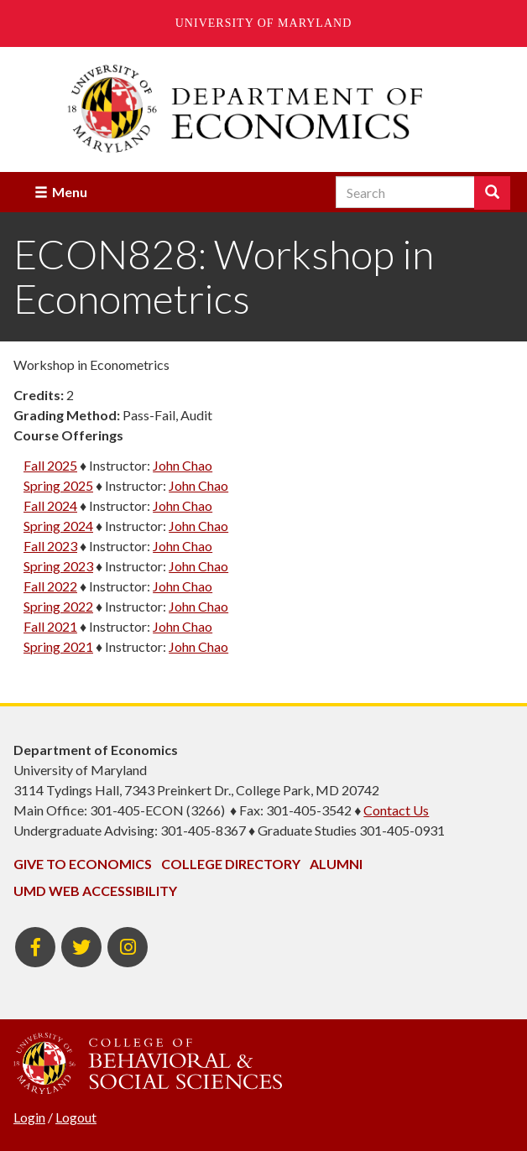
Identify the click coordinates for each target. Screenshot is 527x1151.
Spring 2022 (58, 606)
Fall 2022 (50, 586)
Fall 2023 (50, 546)
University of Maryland (263, 23)
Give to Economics (82, 864)
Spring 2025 (58, 485)
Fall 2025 (50, 465)
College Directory (230, 864)
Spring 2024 (58, 526)
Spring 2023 (58, 566)
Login (29, 1117)
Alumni (336, 864)
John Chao (182, 465)
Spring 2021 (58, 646)
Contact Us (396, 810)
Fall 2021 (50, 626)
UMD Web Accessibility (95, 890)
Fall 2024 (50, 505)
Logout (76, 1117)
